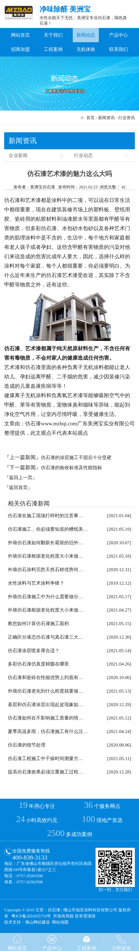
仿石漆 (54, 910)
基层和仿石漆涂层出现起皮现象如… (45, 704)
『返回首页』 (18, 487)
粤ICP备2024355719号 (31, 916)
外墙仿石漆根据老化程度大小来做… (45, 556)
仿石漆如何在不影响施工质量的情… (45, 718)
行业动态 (83, 155)
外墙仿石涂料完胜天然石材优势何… (45, 569)
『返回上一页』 (20, 477)
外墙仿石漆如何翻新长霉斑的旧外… (45, 542)
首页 (90, 117)
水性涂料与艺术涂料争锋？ (36, 583)
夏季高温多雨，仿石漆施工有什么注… (48, 731)
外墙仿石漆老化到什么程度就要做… (45, 691)
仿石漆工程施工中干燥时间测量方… (45, 758)
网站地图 (60, 922)
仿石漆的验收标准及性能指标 (71, 467)
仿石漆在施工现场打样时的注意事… (45, 515)
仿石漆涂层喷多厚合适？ (34, 650)
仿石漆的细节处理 (26, 745)
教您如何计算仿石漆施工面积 (38, 623)
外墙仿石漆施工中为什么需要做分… (45, 596)
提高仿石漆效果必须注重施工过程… (45, 772)
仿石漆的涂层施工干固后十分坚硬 (76, 457)
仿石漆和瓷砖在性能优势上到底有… (45, 677)
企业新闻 (18, 155)
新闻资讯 (106, 117)
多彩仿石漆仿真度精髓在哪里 (38, 664)
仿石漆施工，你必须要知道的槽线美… (48, 529)
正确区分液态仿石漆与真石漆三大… (45, 637)
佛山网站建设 (37, 922)
